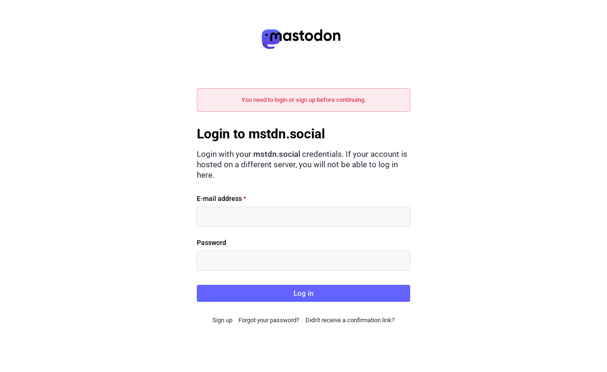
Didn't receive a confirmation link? (350, 320)
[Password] (303, 261)
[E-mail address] (303, 217)
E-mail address (221, 198)
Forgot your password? (269, 320)
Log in (303, 293)
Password (211, 242)
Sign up (222, 320)
